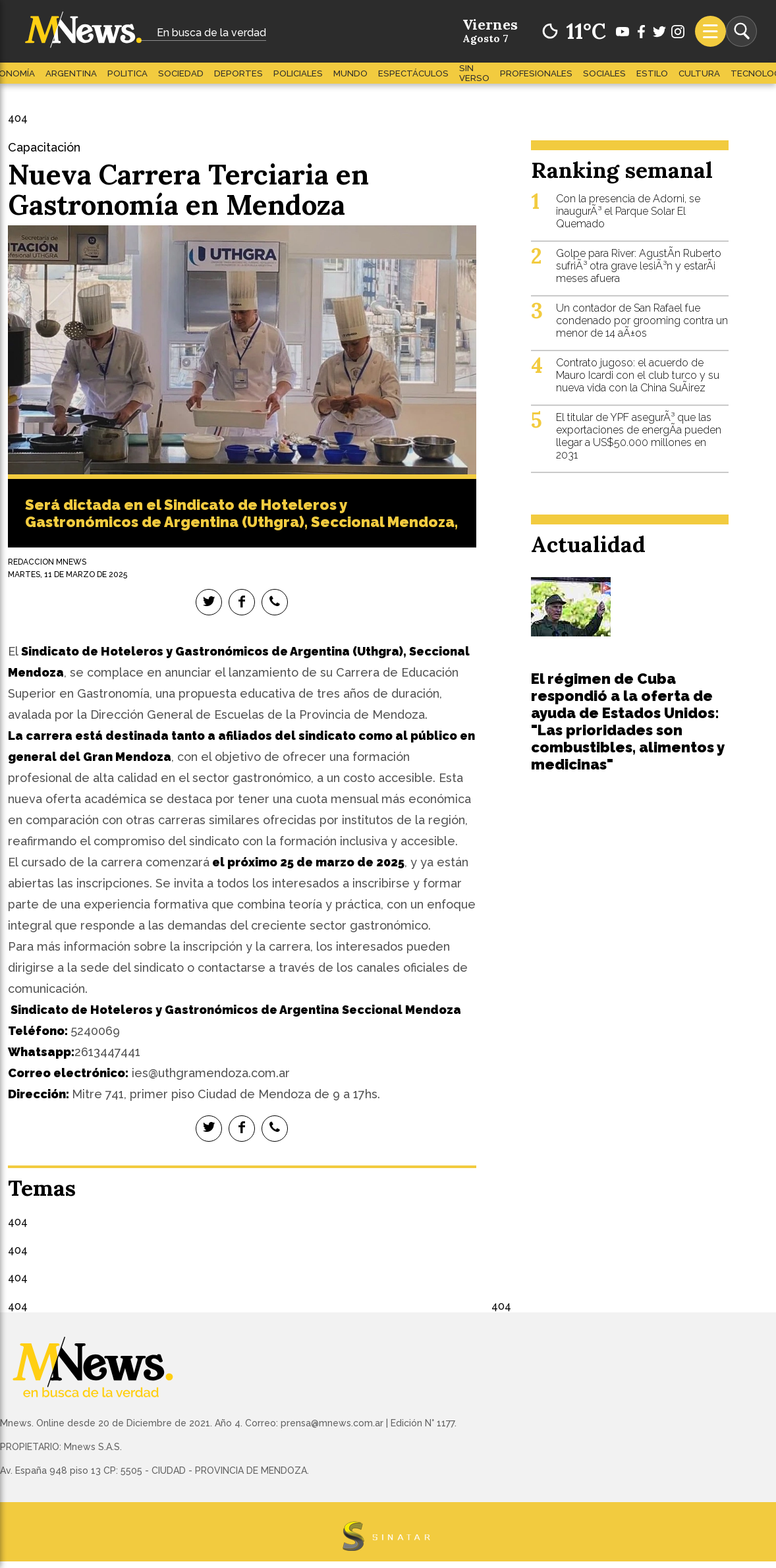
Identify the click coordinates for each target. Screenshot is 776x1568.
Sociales (604, 73)
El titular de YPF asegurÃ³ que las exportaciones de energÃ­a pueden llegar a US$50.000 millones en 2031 (638, 436)
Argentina (71, 73)
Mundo (350, 73)
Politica (127, 73)
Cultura (699, 73)
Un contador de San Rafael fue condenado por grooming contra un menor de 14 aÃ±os (642, 320)
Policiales (298, 73)
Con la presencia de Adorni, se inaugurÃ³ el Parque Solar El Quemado (628, 211)
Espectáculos (413, 73)
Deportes (238, 73)
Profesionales (536, 73)
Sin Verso (474, 73)
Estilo (652, 73)
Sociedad (181, 73)
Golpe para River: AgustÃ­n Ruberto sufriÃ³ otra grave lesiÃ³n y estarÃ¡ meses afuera (638, 266)
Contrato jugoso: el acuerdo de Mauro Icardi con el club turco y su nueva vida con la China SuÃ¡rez (637, 375)
